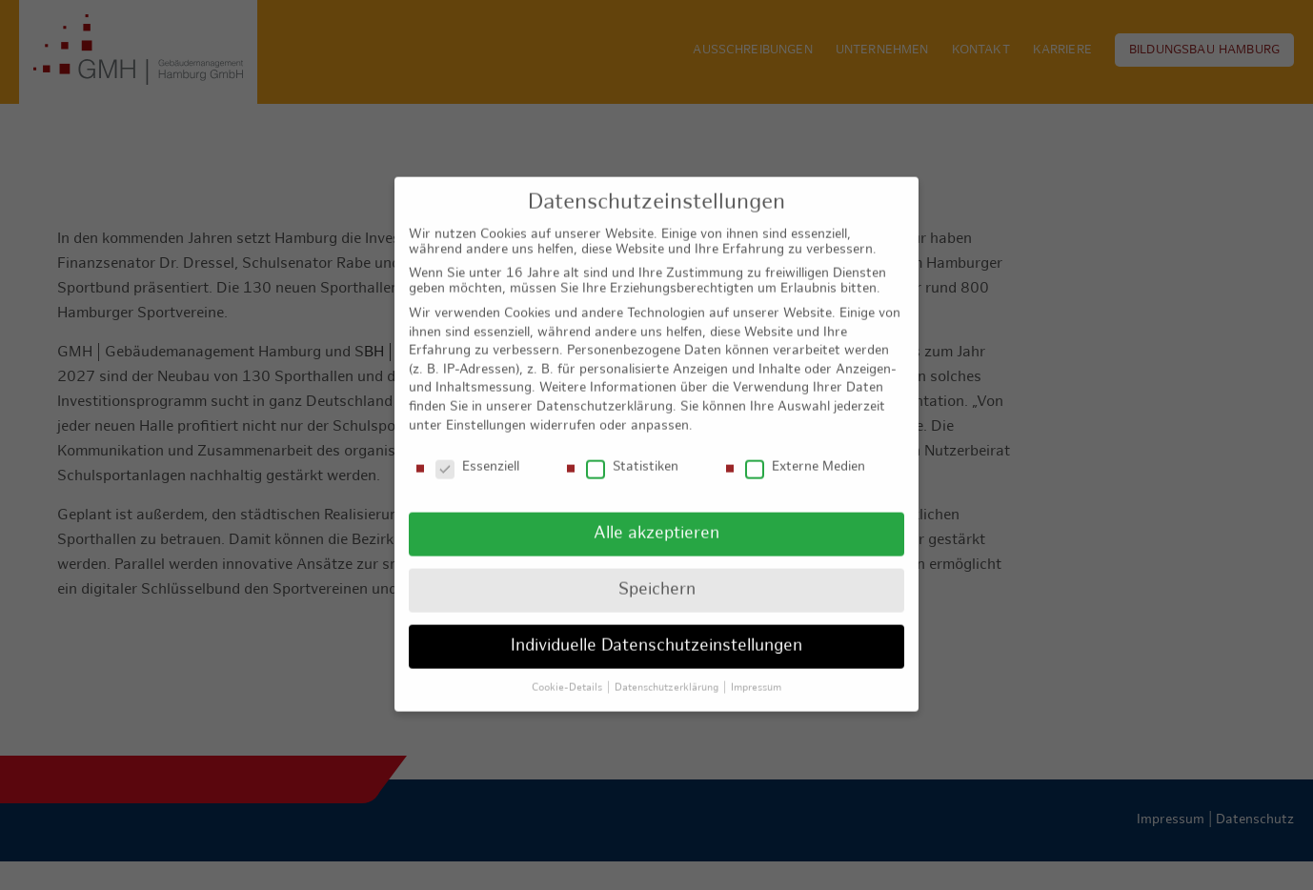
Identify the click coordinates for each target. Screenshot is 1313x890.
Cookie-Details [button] (568, 671)
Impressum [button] (756, 671)
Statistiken (632, 450)
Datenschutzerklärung (604, 390)
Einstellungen (486, 408)
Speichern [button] (657, 573)
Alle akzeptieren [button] (656, 517)
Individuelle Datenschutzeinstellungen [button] (656, 629)
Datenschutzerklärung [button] (668, 671)
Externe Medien (805, 450)
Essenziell (477, 450)
